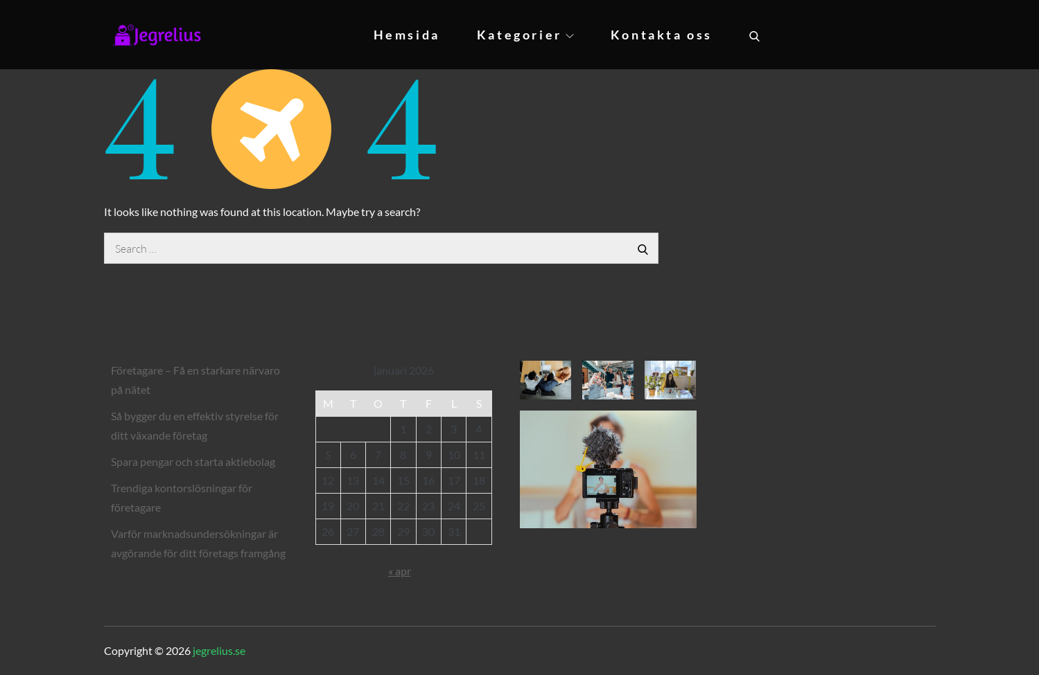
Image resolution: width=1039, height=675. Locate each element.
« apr (399, 570)
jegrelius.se (219, 650)
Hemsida (407, 34)
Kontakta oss (662, 34)
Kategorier (525, 34)
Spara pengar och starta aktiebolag (193, 461)
